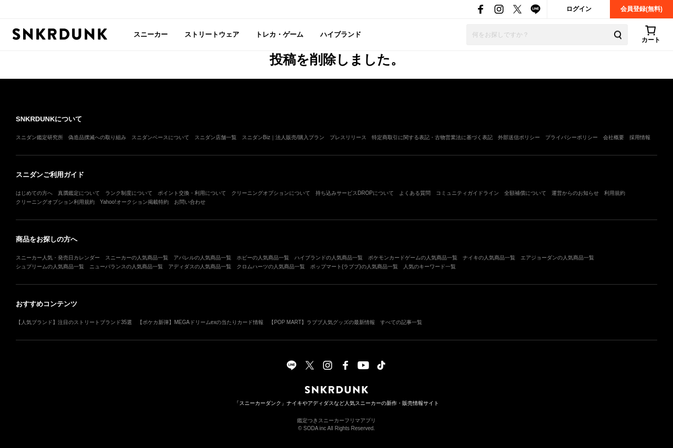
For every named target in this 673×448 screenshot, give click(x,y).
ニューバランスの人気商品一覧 (126, 266)
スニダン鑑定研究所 (39, 137)
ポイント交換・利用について (192, 193)
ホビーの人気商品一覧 (263, 258)
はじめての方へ (34, 193)
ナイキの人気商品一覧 (489, 258)
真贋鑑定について (79, 193)
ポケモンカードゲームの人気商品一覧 (412, 258)
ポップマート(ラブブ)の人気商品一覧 (354, 266)
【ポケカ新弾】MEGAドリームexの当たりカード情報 (200, 322)
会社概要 (613, 137)
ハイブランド (340, 34)
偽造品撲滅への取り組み (97, 137)
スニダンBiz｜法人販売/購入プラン (283, 137)
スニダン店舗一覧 (216, 137)
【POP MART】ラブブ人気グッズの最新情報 (322, 322)
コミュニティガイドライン (467, 193)
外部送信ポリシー (519, 137)
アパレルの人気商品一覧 (202, 258)
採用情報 (639, 137)
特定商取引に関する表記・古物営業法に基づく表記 (432, 137)
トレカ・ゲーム (279, 34)
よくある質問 (415, 193)
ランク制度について (128, 193)
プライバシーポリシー (571, 137)
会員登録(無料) (641, 9)
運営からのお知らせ (575, 193)
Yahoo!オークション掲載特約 (134, 202)
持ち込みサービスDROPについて (354, 193)
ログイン (579, 9)
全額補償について (525, 193)
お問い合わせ (190, 202)
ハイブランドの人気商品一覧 (328, 258)
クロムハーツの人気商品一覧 (271, 266)
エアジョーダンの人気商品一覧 (557, 258)
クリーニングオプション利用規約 (55, 202)
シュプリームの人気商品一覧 (50, 266)
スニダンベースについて (160, 137)
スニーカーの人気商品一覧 (136, 258)
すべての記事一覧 (401, 322)
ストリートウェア (212, 34)
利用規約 (614, 193)
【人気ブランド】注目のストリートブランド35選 (74, 322)
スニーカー (151, 34)
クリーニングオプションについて (270, 193)
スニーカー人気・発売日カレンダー (58, 258)
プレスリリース (348, 137)
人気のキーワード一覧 (429, 266)
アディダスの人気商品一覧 (199, 266)
